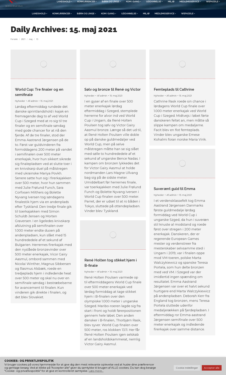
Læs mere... (96, 371)
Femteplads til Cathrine (174, 89)
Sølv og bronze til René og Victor (112, 89)
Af (33, 100)
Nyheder (20, 100)
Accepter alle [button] (211, 367)
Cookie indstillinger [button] (187, 367)
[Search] (185, 4)
